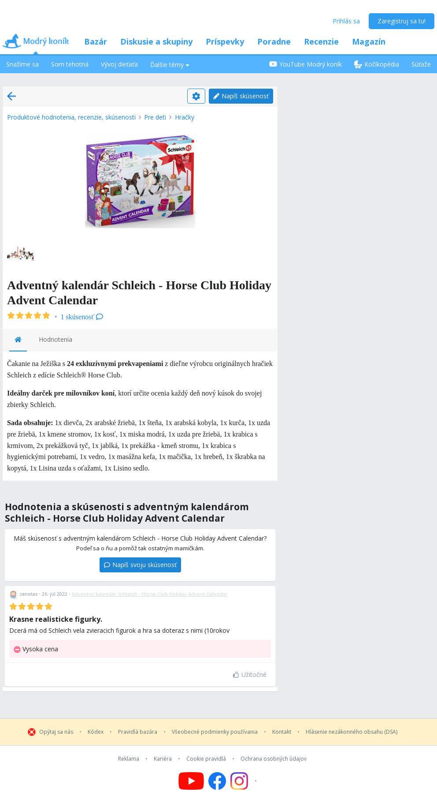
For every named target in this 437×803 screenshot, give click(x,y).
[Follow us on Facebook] (217, 781)
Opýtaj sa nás (56, 732)
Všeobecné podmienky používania (215, 732)
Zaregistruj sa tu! (402, 21)
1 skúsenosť (82, 317)
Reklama (128, 758)
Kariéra (163, 758)
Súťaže (421, 64)
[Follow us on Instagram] (244, 781)
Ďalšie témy (169, 64)
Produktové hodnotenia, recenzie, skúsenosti (71, 117)
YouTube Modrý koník (305, 64)
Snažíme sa (22, 64)
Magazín (368, 41)
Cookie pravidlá (206, 758)
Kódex (96, 732)
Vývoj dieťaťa (119, 64)
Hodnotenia (55, 339)
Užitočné (250, 674)
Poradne (274, 41)
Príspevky (225, 41)
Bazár (95, 41)
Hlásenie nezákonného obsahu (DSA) (351, 732)
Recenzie (321, 41)
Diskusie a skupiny (156, 41)
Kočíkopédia (376, 64)
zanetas (28, 593)
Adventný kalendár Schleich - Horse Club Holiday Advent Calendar (149, 593)
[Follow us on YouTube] (191, 781)
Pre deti (155, 117)
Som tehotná (70, 64)
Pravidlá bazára (137, 732)
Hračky (184, 117)
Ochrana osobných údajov (274, 758)
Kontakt (281, 732)
